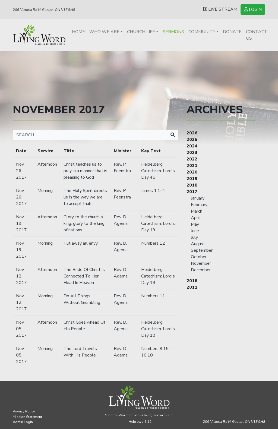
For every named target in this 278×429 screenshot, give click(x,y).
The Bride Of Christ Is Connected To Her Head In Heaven (84, 276)
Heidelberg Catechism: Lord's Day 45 (158, 170)
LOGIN (253, 9)
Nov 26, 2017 (21, 170)
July (194, 237)
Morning (45, 191)
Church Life (141, 32)
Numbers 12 (153, 243)
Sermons (173, 32)
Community (201, 32)
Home (78, 32)
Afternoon (47, 164)
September (202, 250)
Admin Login (23, 421)
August (198, 244)
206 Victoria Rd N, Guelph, (234, 421)
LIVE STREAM (220, 9)
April (195, 218)
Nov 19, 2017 (21, 223)
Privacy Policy (24, 411)
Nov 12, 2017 (21, 276)
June (195, 231)
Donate (232, 32)
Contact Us (256, 35)
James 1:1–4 (153, 191)
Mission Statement (27, 416)
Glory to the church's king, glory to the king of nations (84, 223)
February (199, 205)
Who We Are (104, 32)
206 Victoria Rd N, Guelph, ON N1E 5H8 (44, 9)
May (195, 224)
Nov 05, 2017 (21, 328)
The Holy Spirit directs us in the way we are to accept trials (85, 197)
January (197, 198)
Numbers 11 (153, 296)
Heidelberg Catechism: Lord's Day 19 (158, 223)
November (201, 263)
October (199, 257)
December (201, 270)
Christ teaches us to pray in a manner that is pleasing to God (85, 170)
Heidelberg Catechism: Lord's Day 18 (158, 276)
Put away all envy (81, 243)
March (196, 211)
